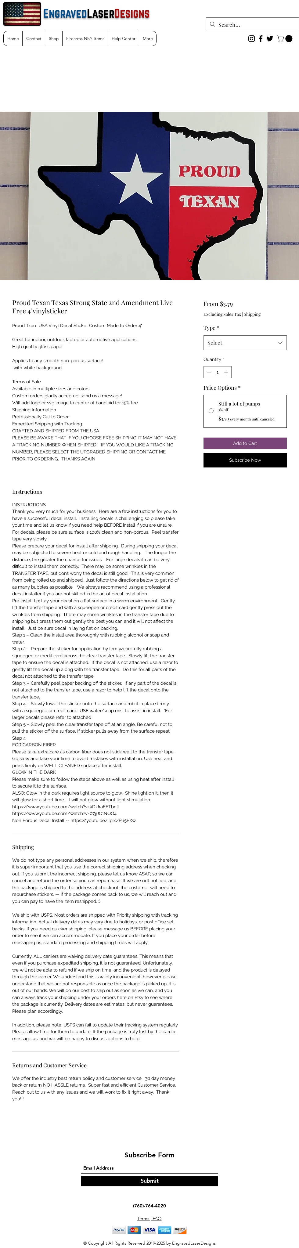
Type (211, 327)
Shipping (252, 314)
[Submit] (149, 1181)
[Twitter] (269, 38)
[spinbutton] (217, 372)
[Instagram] (251, 38)
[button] (285, 38)
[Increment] (226, 372)
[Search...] (252, 25)
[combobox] (245, 343)
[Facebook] (260, 38)
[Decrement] (208, 372)
